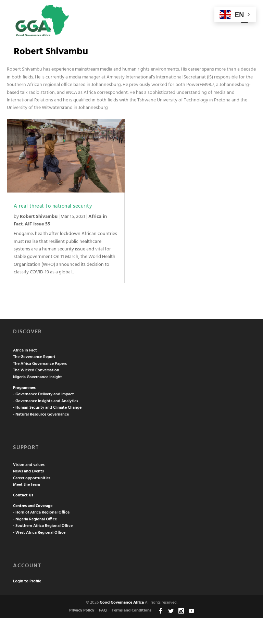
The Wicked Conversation (36, 370)
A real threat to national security (53, 206)
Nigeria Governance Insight (37, 377)
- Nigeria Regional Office (35, 519)
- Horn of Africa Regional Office (41, 512)
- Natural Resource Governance (41, 414)
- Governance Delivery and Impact (43, 394)
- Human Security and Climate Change (47, 407)
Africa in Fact (25, 350)
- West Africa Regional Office (39, 532)
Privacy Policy (81, 610)
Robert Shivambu (39, 217)
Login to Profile (27, 581)
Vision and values (29, 464)
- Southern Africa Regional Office (43, 525)
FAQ (103, 610)
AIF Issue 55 (37, 224)
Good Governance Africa (122, 602)
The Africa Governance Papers (40, 363)
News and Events (28, 471)
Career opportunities (31, 478)
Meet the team (26, 484)
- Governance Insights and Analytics (45, 401)
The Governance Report (34, 357)
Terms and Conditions (131, 610)
